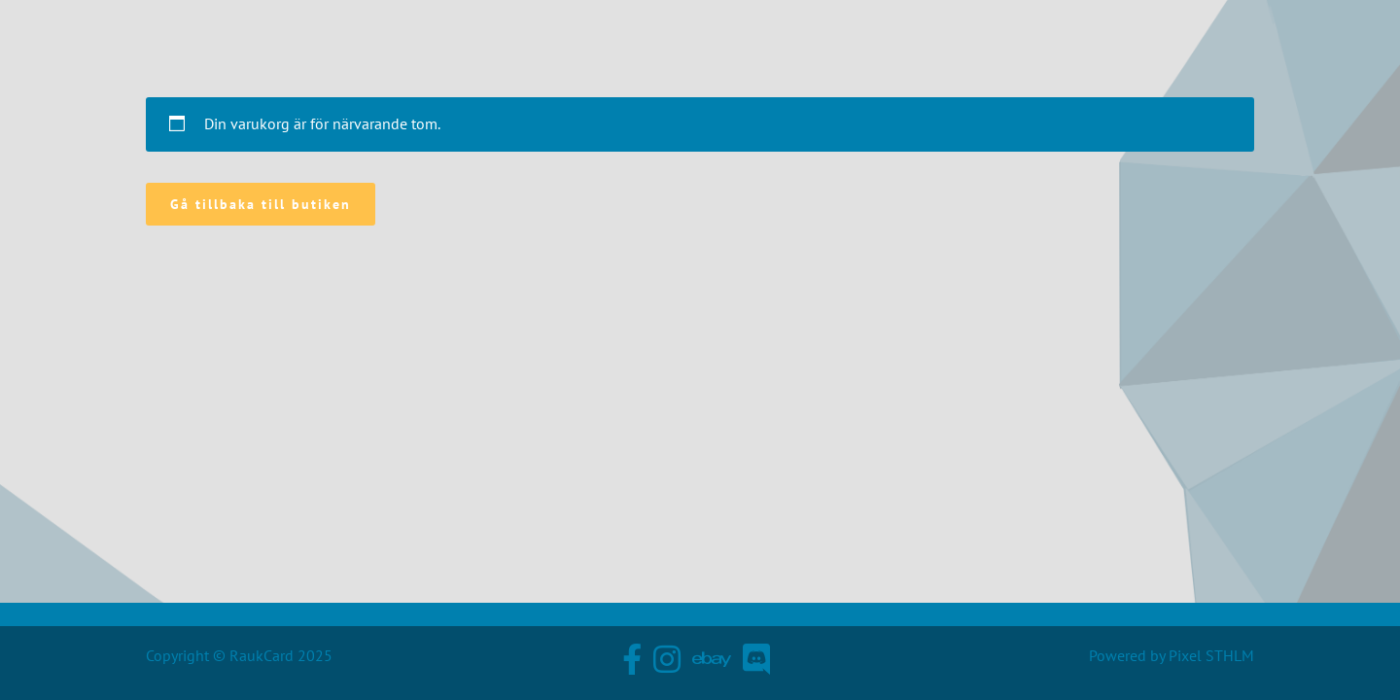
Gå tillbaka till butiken (260, 204)
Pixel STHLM (1211, 655)
